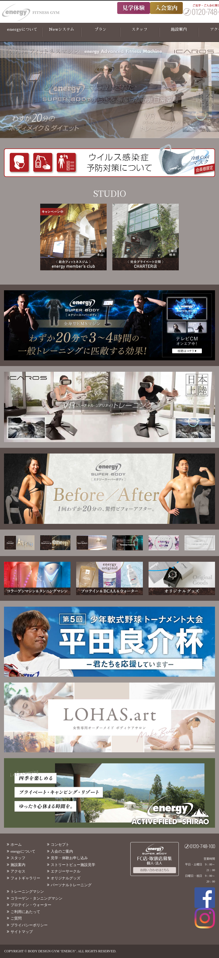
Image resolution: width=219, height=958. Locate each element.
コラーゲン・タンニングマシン (36, 898)
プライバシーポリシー (29, 925)
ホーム (16, 844)
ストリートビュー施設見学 (73, 865)
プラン (100, 29)
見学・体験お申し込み (69, 858)
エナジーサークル (65, 871)
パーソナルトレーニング (71, 885)
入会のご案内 (62, 851)
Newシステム (61, 29)
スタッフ (139, 29)
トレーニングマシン (27, 891)
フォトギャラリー (25, 878)
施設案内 (179, 29)
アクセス (18, 871)
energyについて (22, 29)
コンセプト (60, 844)
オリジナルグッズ (65, 878)
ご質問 (16, 918)
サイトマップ (22, 932)
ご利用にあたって (25, 912)
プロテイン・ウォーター (31, 905)
